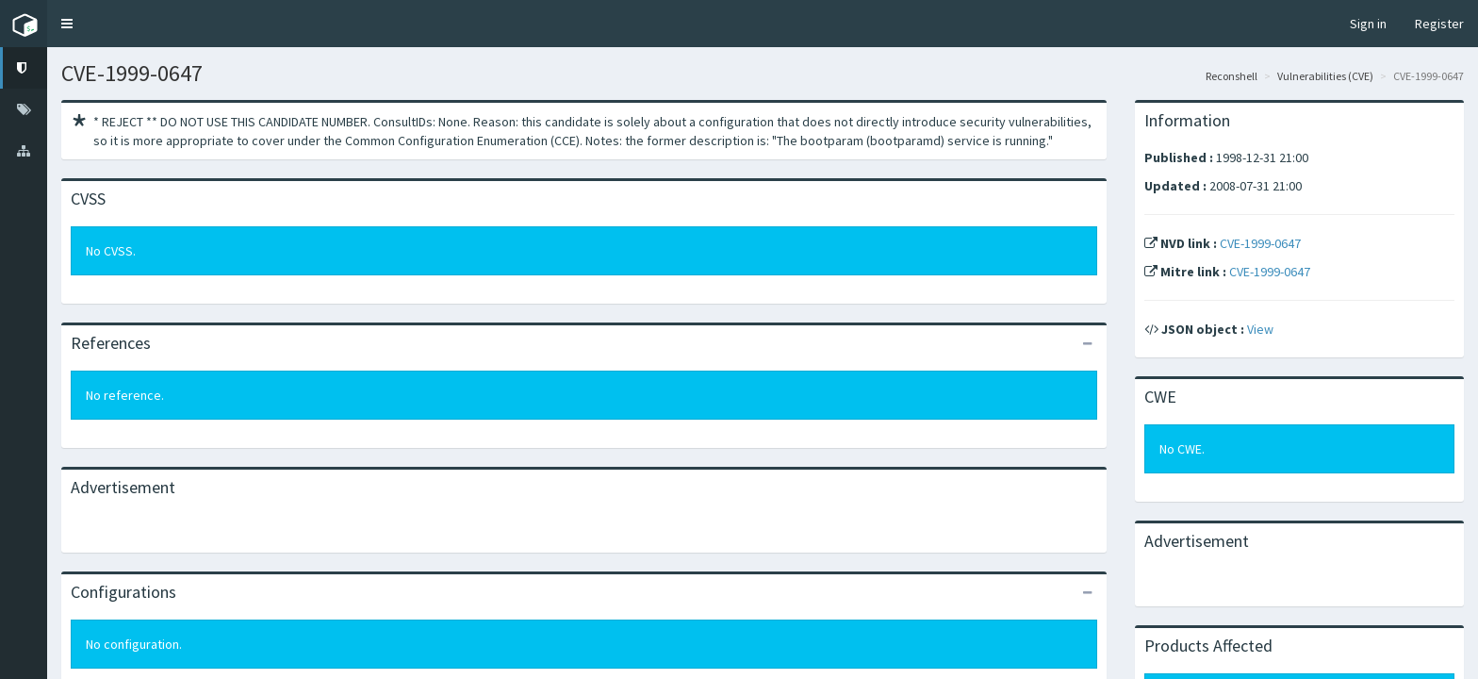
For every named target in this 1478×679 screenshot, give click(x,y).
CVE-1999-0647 (1260, 243)
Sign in (1368, 23)
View (1260, 329)
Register (1439, 23)
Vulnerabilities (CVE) (1325, 76)
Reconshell (1231, 76)
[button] (67, 23)
